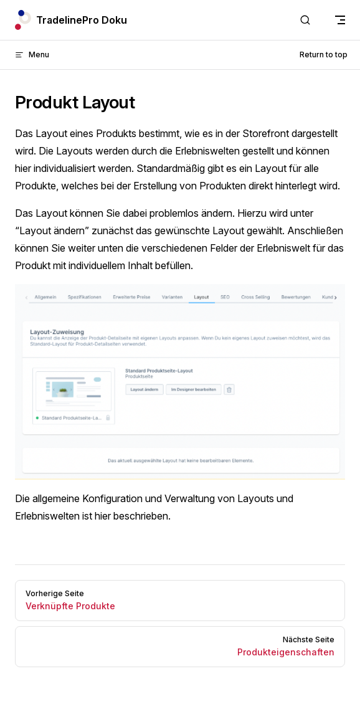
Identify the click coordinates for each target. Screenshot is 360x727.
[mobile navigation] (340, 20)
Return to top (324, 54)
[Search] (305, 20)
